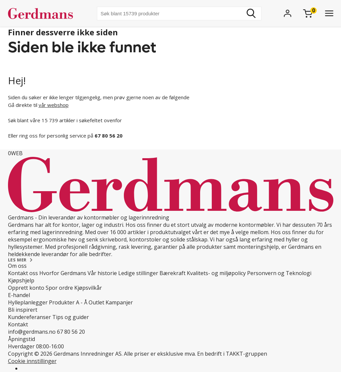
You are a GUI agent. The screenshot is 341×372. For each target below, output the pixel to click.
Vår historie (102, 273)
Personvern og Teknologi (279, 273)
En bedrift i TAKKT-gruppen (232, 353)
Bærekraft (172, 273)
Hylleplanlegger (28, 302)
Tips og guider (70, 317)
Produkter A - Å (68, 302)
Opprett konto (26, 287)
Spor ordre (59, 287)
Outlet (96, 302)
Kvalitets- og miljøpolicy (216, 273)
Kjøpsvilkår (88, 287)
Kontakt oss (23, 273)
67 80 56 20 (71, 331)
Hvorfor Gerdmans (62, 273)
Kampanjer (119, 302)
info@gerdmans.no (32, 331)
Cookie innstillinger (32, 361)
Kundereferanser (29, 317)
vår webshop (54, 105)
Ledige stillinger (138, 273)
